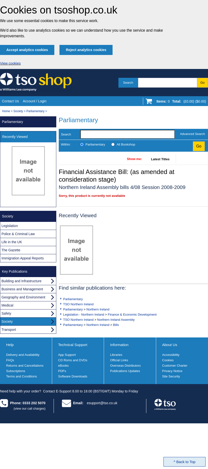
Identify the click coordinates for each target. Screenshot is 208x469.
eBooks (63, 365)
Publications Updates (125, 371)
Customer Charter (174, 365)
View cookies (10, 63)
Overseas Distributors (125, 365)
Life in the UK (11, 242)
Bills (116, 325)
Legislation (9, 226)
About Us (169, 345)
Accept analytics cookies (27, 50)
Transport (8, 330)
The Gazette (10, 250)
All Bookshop (126, 144)
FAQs (10, 360)
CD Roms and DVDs (72, 360)
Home (6, 111)
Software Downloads (72, 376)
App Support (67, 355)
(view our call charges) (30, 408)
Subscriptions (15, 371)
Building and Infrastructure (21, 281)
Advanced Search (192, 134)
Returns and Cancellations (24, 365)
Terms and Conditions (21, 376)
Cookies (168, 360)
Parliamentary (35, 111)
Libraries (116, 355)
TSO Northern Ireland (78, 304)
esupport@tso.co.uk (102, 403)
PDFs (62, 371)
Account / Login (34, 101)
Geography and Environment (23, 297)
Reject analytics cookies (86, 50)
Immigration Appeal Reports (22, 258)
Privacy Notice (172, 371)
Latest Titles (160, 159)
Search (128, 82)
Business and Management (22, 289)
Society (18, 111)
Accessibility (171, 355)
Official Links (119, 360)
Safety (6, 313)
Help (10, 345)
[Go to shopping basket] (180, 102)
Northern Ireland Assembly (116, 320)
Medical (7, 305)
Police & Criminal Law (18, 234)
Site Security (171, 376)
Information (119, 345)
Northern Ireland (97, 309)
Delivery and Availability (22, 355)
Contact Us (10, 101)
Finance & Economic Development (132, 314)
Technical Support (72, 345)
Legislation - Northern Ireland (83, 314)
